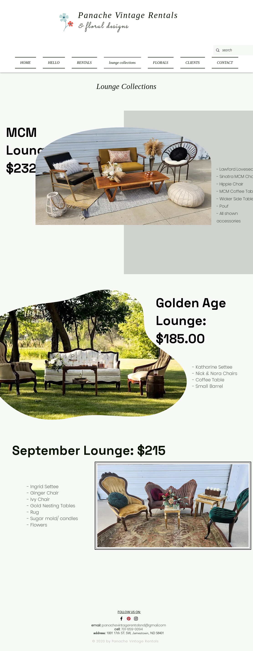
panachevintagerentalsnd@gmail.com (134, 625)
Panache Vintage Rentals (135, 641)
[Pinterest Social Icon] (128, 618)
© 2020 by (102, 641)
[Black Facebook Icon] (121, 618)
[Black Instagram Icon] (135, 618)
